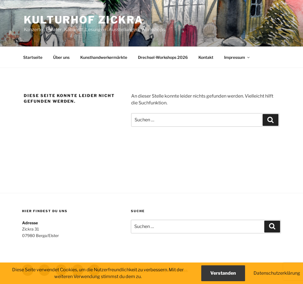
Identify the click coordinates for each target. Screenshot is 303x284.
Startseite (32, 57)
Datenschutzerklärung (277, 273)
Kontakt (205, 57)
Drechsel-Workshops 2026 (163, 57)
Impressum (237, 57)
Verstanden (223, 273)
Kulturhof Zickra (83, 20)
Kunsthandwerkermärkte (103, 57)
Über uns (61, 57)
